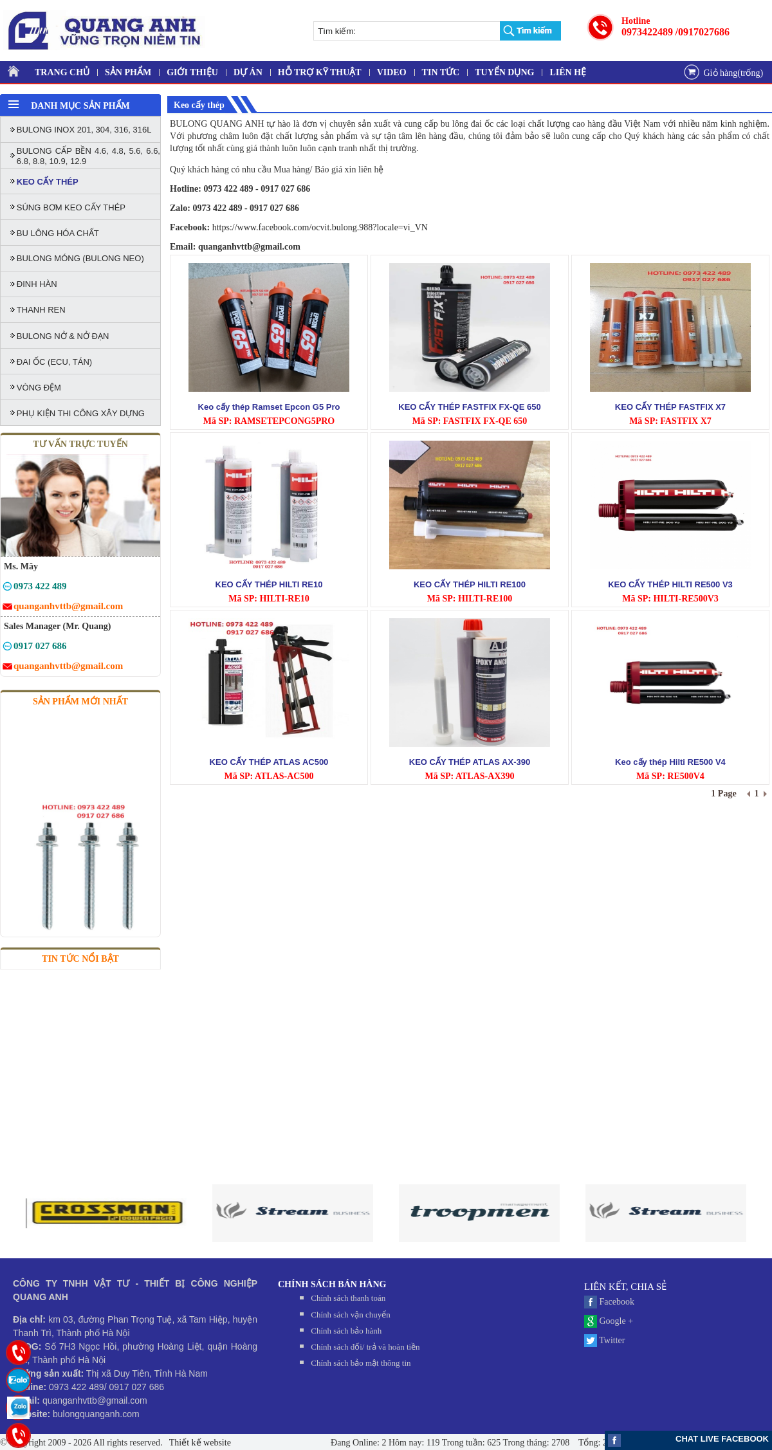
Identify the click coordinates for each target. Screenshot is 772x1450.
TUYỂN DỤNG (504, 72)
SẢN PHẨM (128, 72)
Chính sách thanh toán (348, 1298)
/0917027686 (703, 31)
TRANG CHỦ (62, 72)
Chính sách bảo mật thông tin (360, 1363)
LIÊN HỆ (567, 72)
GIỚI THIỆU (192, 72)
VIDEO (392, 72)
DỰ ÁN (248, 72)
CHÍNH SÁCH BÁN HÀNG (332, 1284)
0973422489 (647, 31)
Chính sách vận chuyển (350, 1314)
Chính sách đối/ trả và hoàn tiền (365, 1347)
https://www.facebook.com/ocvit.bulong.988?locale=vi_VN (320, 227)
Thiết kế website (199, 1442)
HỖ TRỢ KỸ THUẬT (320, 72)
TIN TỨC (441, 72)
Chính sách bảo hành (346, 1330)
